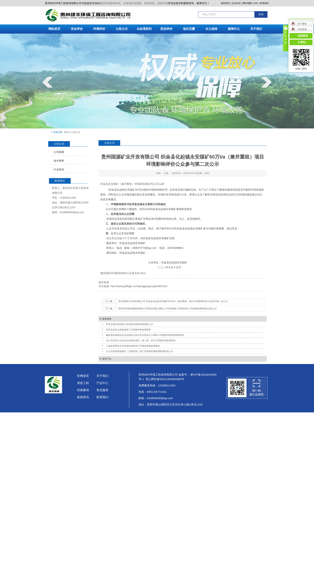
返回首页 (225, 3)
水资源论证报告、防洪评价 (139, 3)
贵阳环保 (162, 3)
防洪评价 (167, 28)
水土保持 (211, 28)
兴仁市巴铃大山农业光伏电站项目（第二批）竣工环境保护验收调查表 (141, 340)
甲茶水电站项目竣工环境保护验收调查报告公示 (129, 324)
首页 (66, 132)
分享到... (302, 42)
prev (47, 82)
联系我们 (264, 3)
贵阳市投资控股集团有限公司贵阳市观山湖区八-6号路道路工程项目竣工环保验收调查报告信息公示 (167, 308)
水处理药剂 (144, 28)
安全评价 (77, 28)
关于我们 (256, 28)
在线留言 (303, 35)
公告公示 (122, 28)
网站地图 (247, 3)
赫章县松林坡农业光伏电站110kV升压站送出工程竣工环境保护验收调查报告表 (145, 335)
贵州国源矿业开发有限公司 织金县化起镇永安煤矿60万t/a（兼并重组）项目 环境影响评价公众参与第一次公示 (173, 301)
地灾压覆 (189, 28)
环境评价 (99, 28)
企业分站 (236, 3)
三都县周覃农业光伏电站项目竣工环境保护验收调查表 (133, 346)
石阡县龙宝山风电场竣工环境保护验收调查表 (128, 329)
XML (255, 3)
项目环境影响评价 (110, 3)
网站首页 (54, 28)
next (266, 82)
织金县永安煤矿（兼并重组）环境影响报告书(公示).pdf (132, 183)
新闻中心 (234, 28)
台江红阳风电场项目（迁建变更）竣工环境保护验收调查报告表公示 (139, 351)
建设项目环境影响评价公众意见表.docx (123, 273)
